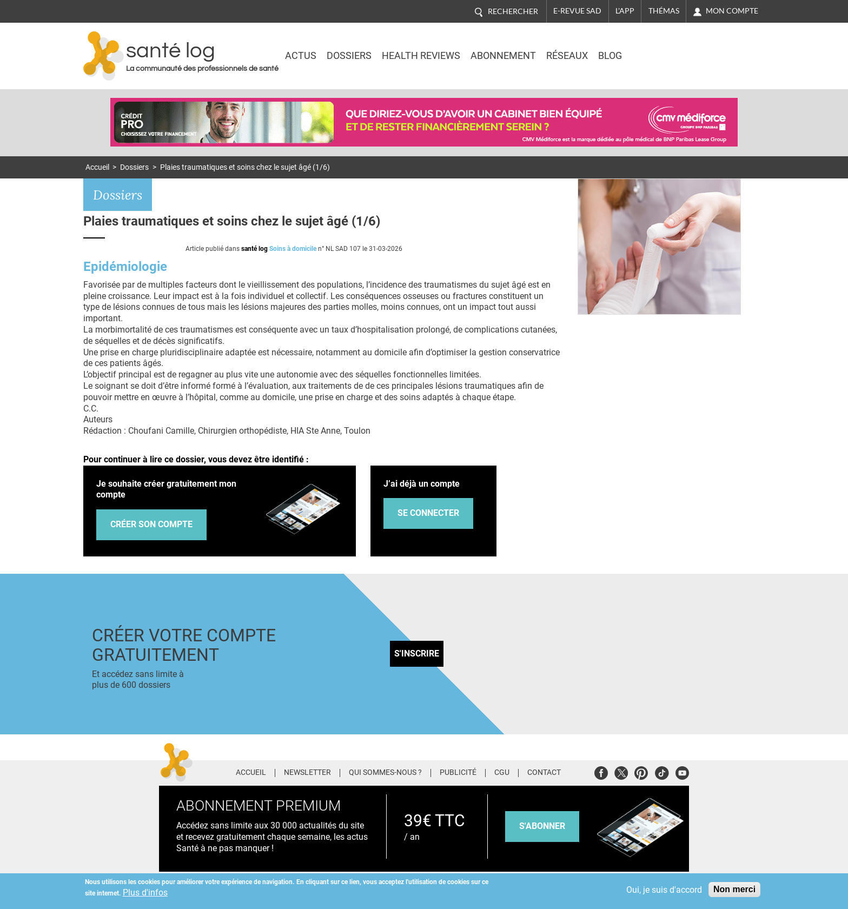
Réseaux (567, 55)
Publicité (458, 773)
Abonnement (503, 55)
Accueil (97, 167)
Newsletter (307, 773)
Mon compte (732, 10)
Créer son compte (151, 524)
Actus (300, 55)
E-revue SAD (577, 10)
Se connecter (428, 513)
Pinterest (641, 771)
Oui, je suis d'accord (664, 890)
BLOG (610, 55)
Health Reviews (421, 55)
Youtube (682, 771)
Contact (544, 773)
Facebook (601, 771)
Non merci (734, 889)
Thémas (663, 10)
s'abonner (542, 826)
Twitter (621, 771)
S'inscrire (416, 653)
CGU (501, 773)
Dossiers (349, 55)
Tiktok (661, 771)
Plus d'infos (145, 892)
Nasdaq (669, 48)
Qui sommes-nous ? (385, 773)
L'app (624, 10)
